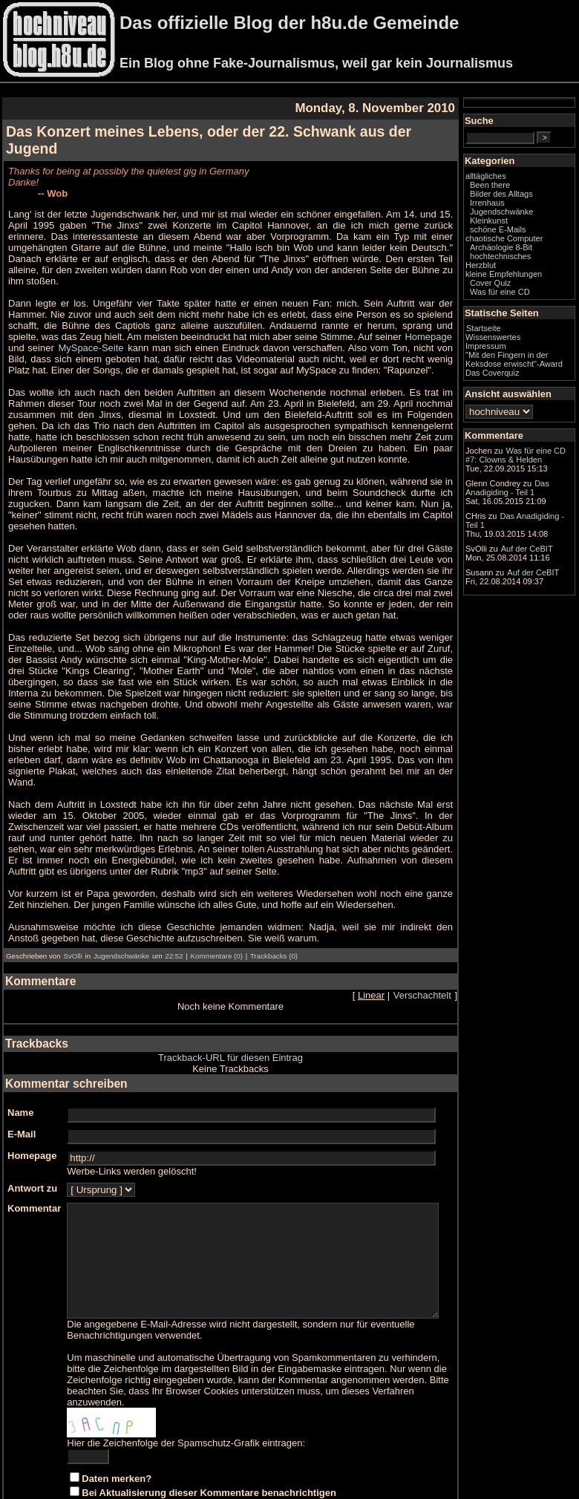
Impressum (515, 367)
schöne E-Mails (528, 242)
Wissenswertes (522, 358)
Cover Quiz (520, 304)
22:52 (174, 894)
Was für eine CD (530, 313)
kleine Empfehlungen (533, 295)
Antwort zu (32, 1126)
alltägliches (515, 188)
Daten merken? (116, 1428)
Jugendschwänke (121, 894)
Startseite (513, 349)
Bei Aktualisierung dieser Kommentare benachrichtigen (209, 1442)
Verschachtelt (452, 933)
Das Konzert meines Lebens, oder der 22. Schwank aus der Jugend (236, 131)
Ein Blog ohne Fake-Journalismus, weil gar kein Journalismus (316, 63)
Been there (520, 197)
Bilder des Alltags (531, 206)
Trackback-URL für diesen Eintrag (245, 996)
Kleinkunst (518, 233)
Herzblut (510, 286)
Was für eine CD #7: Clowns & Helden (531, 501)
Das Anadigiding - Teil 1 (529, 598)
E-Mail (21, 1072)
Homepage (294, 308)
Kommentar (34, 1146)
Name (20, 1051)
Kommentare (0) (217, 894)
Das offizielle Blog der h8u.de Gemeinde (289, 23)
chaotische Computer (514, 255)
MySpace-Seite (403, 308)
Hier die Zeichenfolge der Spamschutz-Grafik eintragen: (186, 1392)
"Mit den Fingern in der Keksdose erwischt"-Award (529, 385)
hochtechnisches (530, 277)
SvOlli (72, 894)
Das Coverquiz (522, 403)
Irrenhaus (517, 215)
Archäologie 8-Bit (531, 268)
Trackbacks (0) (274, 894)
